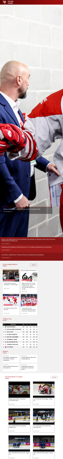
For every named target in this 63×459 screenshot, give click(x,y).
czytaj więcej (8, 270)
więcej (27, 330)
